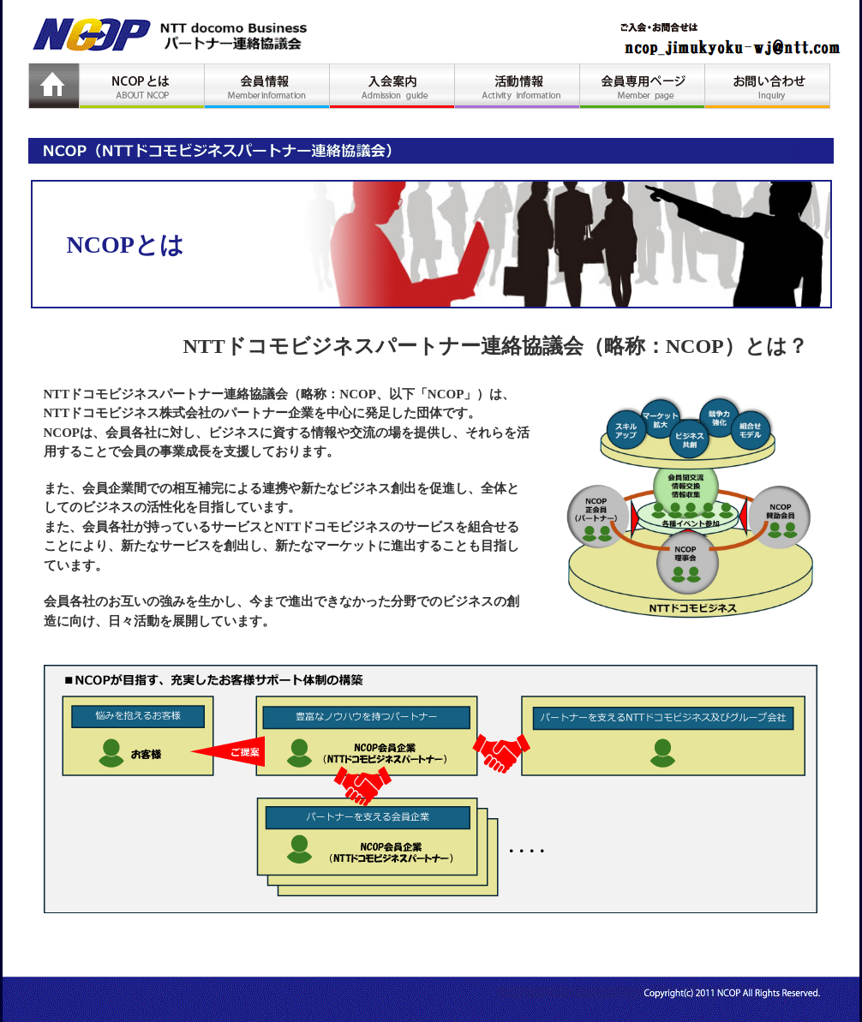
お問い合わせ (767, 86)
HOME (54, 86)
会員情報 (267, 86)
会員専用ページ (642, 86)
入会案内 (392, 86)
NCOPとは (142, 86)
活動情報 (517, 86)
